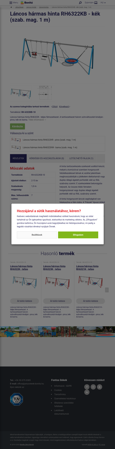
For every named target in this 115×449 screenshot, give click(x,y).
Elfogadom (78, 235)
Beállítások (37, 235)
